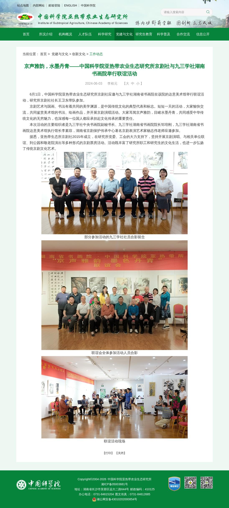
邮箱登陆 (54, 5)
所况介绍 (45, 34)
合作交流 (183, 34)
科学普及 (163, 34)
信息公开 (203, 34)
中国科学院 (88, 5)
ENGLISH (70, 5)
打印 (108, 453)
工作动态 (96, 54)
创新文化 (78, 54)
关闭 (121, 453)
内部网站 (39, 5)
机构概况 (65, 34)
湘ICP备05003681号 (114, 484)
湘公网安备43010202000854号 (117, 499)
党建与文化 (124, 34)
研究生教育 (144, 34)
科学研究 (104, 34)
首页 (26, 34)
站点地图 (23, 5)
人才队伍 (85, 34)
